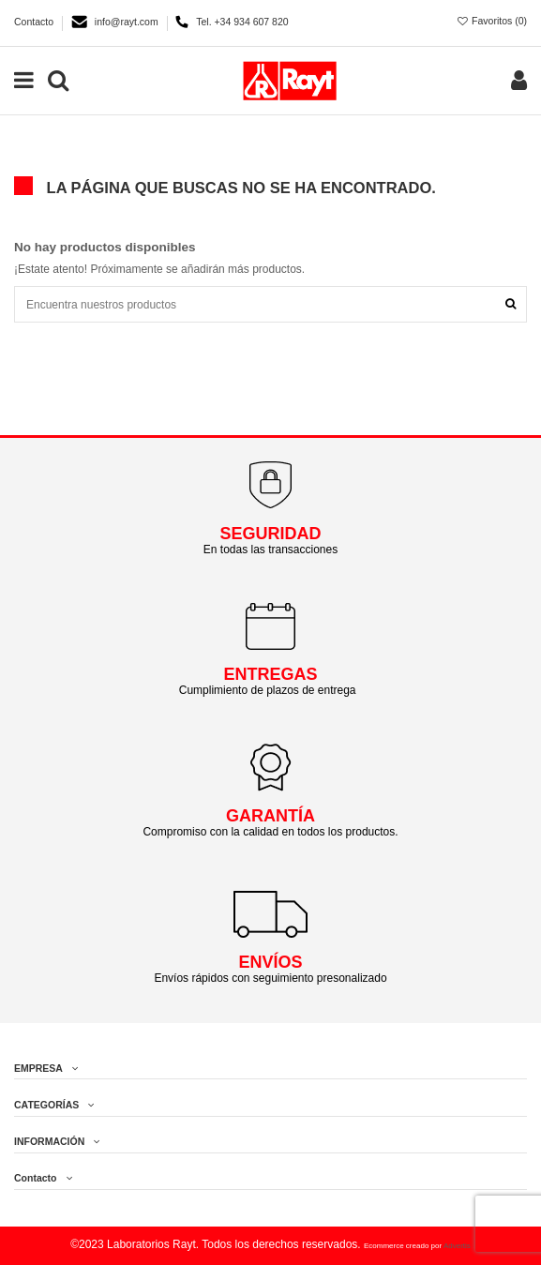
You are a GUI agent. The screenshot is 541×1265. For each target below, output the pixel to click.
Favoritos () (492, 20)
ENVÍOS (270, 962)
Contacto (35, 21)
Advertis (457, 1246)
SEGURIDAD (270, 533)
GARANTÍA (270, 815)
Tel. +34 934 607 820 (242, 21)
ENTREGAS (270, 674)
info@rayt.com (128, 21)
